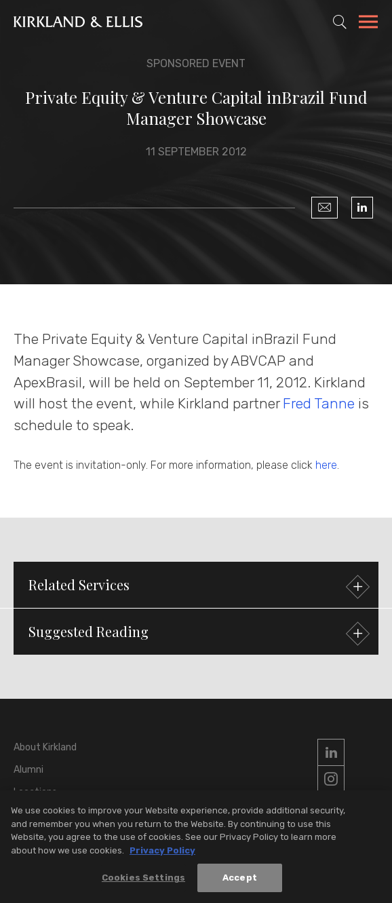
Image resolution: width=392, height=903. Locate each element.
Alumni (28, 769)
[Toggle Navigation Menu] (368, 24)
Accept (239, 877)
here (326, 465)
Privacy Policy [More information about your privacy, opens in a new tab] (162, 850)
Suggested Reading (197, 633)
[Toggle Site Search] (340, 22)
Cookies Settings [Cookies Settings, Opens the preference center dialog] (143, 877)
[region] (196, 846)
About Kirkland (45, 747)
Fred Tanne (319, 403)
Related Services (197, 586)
